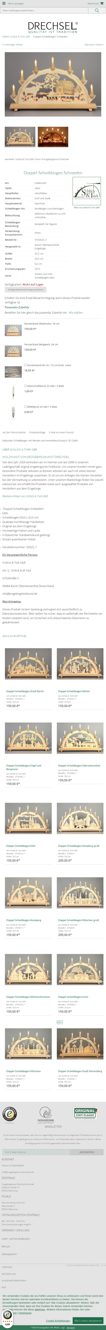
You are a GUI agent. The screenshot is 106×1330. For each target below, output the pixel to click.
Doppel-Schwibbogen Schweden (50, 36)
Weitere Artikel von (25, 496)
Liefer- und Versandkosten (16, 1238)
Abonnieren (86, 1152)
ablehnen (40, 1315)
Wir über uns (9, 1274)
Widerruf (7, 1294)
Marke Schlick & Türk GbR (16, 36)
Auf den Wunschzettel (14, 432)
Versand (71, 1327)
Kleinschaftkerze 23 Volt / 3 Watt (44, 386)
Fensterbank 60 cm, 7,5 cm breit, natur (47, 365)
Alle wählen (76, 312)
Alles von (87, 207)
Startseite (7, 1267)
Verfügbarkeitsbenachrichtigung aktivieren (25, 289)
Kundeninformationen (14, 1280)
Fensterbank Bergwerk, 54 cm (41, 344)
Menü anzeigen (16, 3)
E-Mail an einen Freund (61, 432)
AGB (4, 1287)
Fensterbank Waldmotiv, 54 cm (41, 323)
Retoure (6, 1246)
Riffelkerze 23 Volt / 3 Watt (40, 406)
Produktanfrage (37, 432)
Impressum (25, 1319)
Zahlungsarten (9, 1254)
